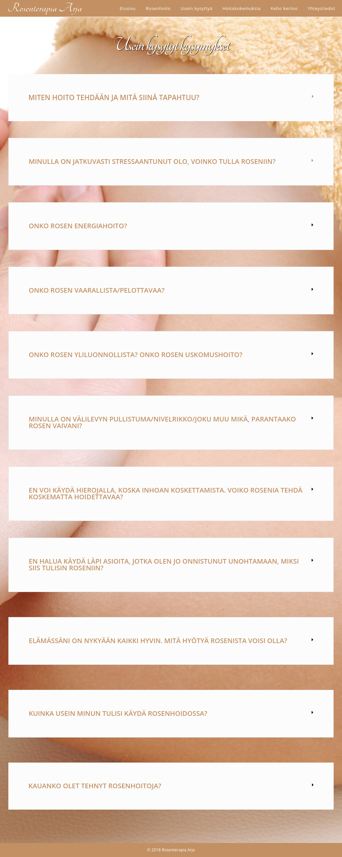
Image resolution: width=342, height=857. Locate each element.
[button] (171, 97)
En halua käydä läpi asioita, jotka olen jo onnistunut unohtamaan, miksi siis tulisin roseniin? (164, 564)
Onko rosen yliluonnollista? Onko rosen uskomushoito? (135, 354)
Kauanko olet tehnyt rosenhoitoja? (94, 785)
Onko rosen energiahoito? (78, 225)
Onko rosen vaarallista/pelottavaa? (97, 290)
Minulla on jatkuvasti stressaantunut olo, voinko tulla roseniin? (152, 161)
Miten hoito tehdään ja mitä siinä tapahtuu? (113, 97)
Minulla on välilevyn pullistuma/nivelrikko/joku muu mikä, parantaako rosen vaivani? (162, 422)
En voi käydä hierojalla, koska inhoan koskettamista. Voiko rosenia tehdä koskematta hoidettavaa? (166, 493)
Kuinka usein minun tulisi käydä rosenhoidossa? (118, 713)
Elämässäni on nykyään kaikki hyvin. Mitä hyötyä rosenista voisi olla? (158, 640)
